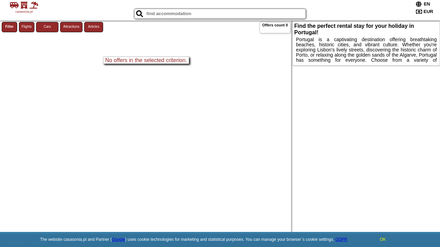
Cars (47, 26)
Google (118, 239)
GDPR (342, 239)
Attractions (71, 26)
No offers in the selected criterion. (146, 60)
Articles (93, 26)
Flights (27, 26)
